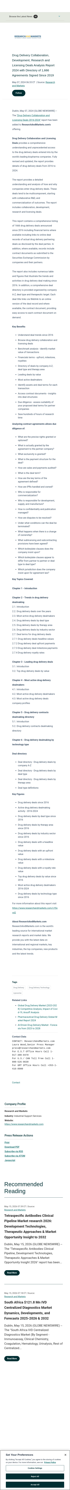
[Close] (65, 1455)
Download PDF (12, 1147)
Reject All (35, 1477)
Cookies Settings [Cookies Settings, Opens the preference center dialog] (35, 1469)
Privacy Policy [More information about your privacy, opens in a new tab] (50, 1463)
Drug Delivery (18, 987)
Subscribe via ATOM (15, 1156)
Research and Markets (15, 1210)
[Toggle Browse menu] (59, 16)
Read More (12, 1273)
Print (7, 1142)
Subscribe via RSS (14, 1151)
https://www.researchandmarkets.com (24, 1124)
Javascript (10, 1160)
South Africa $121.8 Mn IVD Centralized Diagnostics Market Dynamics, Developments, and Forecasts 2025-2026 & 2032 (28, 1310)
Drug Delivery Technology (39, 987)
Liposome (17, 993)
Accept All (35, 1485)
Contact (16, 1082)
